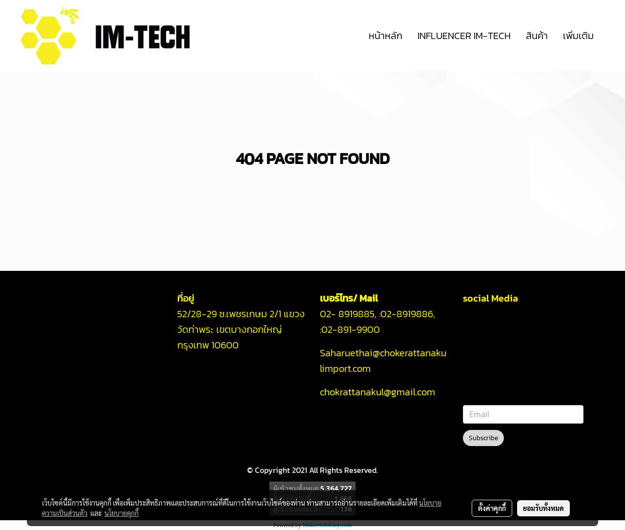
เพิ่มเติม (578, 35)
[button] (610, 36)
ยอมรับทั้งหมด (543, 508)
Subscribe (483, 438)
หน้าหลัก (385, 35)
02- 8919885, (348, 313)
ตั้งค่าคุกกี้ (492, 508)
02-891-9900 (351, 329)
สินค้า (537, 35)
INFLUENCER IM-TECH (464, 35)
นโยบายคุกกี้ (121, 513)
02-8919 (406, 313)
